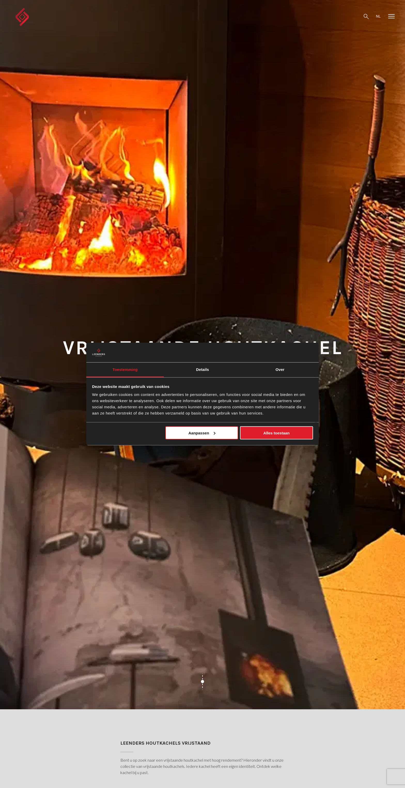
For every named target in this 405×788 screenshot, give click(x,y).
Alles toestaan (276, 433)
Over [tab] (280, 369)
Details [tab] (202, 369)
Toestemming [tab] (125, 369)
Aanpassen (202, 433)
